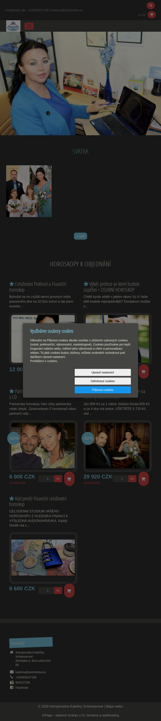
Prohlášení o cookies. (44, 369)
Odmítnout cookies (81, 381)
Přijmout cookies (115, 381)
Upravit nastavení (47, 381)
